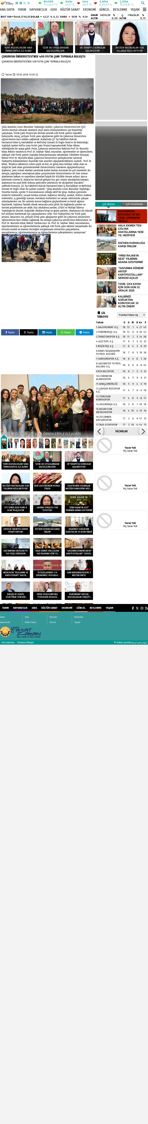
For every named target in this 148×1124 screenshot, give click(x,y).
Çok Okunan (108, 204)
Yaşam (135, 9)
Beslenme (120, 9)
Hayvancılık (38, 9)
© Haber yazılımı (131, 642)
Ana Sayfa (7, 9)
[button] (99, 431)
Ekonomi (89, 9)
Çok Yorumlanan (134, 204)
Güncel (104, 9)
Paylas (10, 332)
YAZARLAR (121, 431)
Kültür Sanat (70, 9)
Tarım (22, 9)
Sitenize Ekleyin (25, 642)
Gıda (53, 9)
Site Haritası (8, 642)
